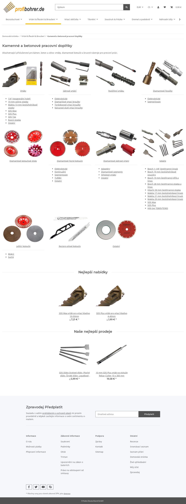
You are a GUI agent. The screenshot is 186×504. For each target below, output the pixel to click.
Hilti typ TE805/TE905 (158, 208)
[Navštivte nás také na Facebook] (29, 487)
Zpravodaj (135, 472)
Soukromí (65, 441)
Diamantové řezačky (162, 90)
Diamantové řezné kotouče (70, 161)
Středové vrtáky (108, 174)
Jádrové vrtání (69, 90)
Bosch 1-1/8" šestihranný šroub (163, 168)
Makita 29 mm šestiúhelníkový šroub (165, 199)
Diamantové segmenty (112, 171)
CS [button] (149, 7)
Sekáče (162, 161)
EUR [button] (139, 7)
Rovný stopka (14, 120)
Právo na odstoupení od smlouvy (72, 472)
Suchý (11, 257)
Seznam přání (137, 451)
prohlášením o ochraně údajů (56, 413)
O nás (29, 441)
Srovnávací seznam (139, 446)
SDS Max (12, 110)
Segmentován (154, 101)
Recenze (134, 441)
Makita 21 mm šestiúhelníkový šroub (165, 196)
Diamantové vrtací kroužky (67, 101)
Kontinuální (60, 171)
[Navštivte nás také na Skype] (50, 487)
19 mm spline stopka (18, 101)
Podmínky (65, 446)
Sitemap (99, 451)
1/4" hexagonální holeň (19, 98)
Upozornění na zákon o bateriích (72, 464)
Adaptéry (105, 168)
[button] (158, 7)
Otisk (63, 451)
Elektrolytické (61, 98)
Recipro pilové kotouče (70, 246)
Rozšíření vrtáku (116, 90)
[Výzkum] (89, 7)
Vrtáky (23, 90)
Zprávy (98, 441)
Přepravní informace (36, 451)
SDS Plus (12, 113)
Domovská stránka (139, 456)
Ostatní (11, 123)
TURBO (58, 177)
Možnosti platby (33, 446)
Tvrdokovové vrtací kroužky (67, 104)
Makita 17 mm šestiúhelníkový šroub (165, 193)
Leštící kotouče (23, 246)
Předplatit (149, 414)
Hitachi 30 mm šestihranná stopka (164, 190)
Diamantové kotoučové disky (23, 161)
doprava (67, 493)
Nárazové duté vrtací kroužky (69, 107)
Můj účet (134, 467)
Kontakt (99, 446)
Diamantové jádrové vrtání (116, 161)
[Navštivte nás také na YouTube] (43, 487)
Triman (64, 456)
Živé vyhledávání (138, 462)
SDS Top (12, 117)
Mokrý (11, 254)
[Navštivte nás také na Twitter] (36, 487)
